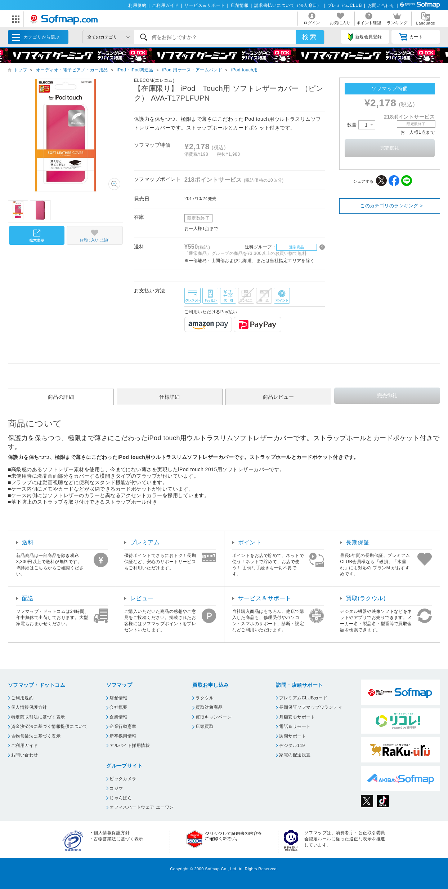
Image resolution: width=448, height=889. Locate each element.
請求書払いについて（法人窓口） (288, 5)
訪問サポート (292, 736)
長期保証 (357, 542)
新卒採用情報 (122, 736)
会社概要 (118, 707)
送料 (28, 542)
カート (411, 37)
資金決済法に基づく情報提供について (49, 726)
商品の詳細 (61, 397)
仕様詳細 (169, 397)
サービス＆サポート (204, 5)
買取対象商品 (209, 707)
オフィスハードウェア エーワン (141, 807)
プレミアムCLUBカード (303, 697)
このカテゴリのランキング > (391, 205)
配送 (28, 598)
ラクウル (205, 697)
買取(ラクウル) (366, 598)
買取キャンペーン (214, 717)
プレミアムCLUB (344, 5)
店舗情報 (239, 5)
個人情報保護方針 (29, 707)
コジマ (116, 788)
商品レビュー (278, 397)
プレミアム (145, 542)
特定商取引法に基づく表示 (38, 717)
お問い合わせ (381, 5)
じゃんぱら (120, 797)
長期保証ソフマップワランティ (310, 707)
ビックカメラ (122, 778)
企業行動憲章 (122, 726)
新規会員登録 (365, 37)
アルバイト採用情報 (129, 745)
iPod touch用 (244, 69)
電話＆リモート (294, 726)
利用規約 (137, 5)
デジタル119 (292, 745)
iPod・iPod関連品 (135, 69)
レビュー (142, 598)
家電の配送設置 (294, 754)
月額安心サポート (297, 717)
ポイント (250, 542)
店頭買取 (205, 726)
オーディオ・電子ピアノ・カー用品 (72, 69)
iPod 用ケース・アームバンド (192, 69)
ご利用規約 (22, 697)
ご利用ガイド (165, 5)
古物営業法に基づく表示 (36, 736)
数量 (361, 124)
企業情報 (118, 717)
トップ (20, 69)
